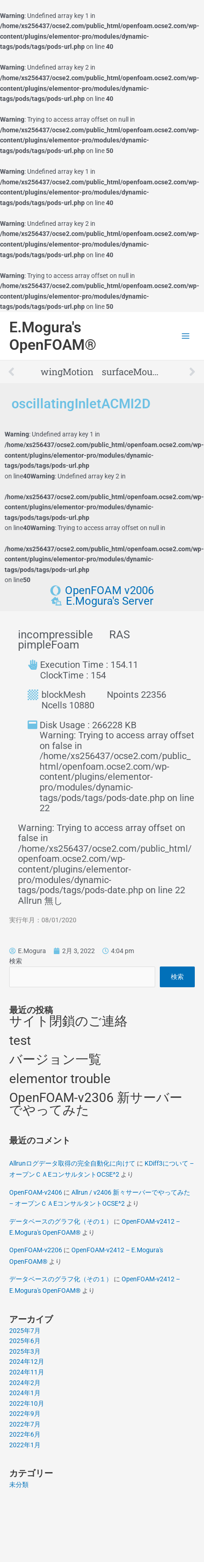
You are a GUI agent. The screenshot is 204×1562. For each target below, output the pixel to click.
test (20, 1040)
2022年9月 (25, 1413)
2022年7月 (25, 1424)
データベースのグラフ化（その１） (60, 1221)
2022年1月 (25, 1445)
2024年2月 (25, 1382)
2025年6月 (25, 1340)
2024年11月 (26, 1372)
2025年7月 (25, 1330)
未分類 (19, 1484)
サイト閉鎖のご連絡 (68, 1021)
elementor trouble (60, 1078)
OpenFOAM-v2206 (35, 1250)
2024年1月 (25, 1393)
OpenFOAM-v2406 (35, 1192)
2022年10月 (26, 1403)
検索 (15, 961)
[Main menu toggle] (185, 336)
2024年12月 (26, 1361)
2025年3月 (25, 1351)
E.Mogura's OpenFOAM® (52, 336)
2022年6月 (25, 1434)
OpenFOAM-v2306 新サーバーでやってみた (95, 1104)
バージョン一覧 (55, 1059)
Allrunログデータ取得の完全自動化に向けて (72, 1163)
